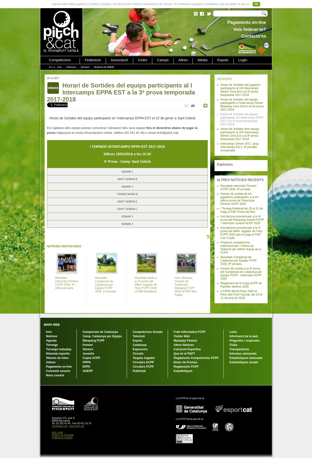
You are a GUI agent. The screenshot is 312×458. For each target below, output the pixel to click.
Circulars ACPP (143, 362)
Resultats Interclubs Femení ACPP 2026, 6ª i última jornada (66, 283)
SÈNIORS (224, 79)
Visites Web (182, 336)
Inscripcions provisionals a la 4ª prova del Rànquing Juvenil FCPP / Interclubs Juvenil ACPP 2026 (242, 220)
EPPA (86, 366)
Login (242, 60)
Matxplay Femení (185, 340)
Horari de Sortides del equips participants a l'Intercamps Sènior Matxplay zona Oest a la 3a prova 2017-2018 (242, 104)
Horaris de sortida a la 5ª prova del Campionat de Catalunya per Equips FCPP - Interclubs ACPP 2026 (241, 273)
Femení (88, 345)
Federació (93, 60)
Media (203, 60)
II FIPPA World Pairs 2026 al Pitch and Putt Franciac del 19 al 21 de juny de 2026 (241, 295)
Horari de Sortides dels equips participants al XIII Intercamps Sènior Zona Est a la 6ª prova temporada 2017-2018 (240, 134)
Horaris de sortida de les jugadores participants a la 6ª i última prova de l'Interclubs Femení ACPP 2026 (240, 199)
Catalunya (139, 345)
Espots (223, 60)
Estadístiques (183, 371)
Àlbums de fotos (57, 358)
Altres (183, 60)
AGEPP (88, 371)
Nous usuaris (55, 375)
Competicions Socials (148, 332)
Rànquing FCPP (93, 340)
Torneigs (52, 345)
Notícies (71, 67)
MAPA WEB (52, 324)
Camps (163, 60)
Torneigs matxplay (58, 349)
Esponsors (140, 349)
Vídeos (50, 362)
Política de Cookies (62, 437)
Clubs (142, 60)
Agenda (51, 340)
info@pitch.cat (59, 426)
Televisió (139, 336)
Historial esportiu (58, 353)
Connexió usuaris (58, 371)
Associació (119, 60)
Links (233, 332)
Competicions (60, 60)
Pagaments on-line (59, 366)
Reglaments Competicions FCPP (196, 358)
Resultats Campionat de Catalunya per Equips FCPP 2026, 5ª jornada (239, 261)
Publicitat (139, 371)
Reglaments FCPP (186, 366)
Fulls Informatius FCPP (190, 332)
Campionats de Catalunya (100, 332)
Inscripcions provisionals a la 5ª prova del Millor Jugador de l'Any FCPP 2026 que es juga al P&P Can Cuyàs (242, 233)
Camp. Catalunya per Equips (102, 336)
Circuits (138, 353)
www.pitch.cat (76, 426)
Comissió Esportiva (187, 349)
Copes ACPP (91, 358)
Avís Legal (57, 432)
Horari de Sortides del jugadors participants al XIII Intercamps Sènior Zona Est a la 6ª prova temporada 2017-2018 (240, 90)
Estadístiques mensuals (246, 358)
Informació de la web (243, 336)
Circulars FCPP (143, 366)
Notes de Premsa (185, 362)
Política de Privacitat (63, 435)
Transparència (239, 349)
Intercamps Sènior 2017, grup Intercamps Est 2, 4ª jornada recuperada (240, 147)
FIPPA (87, 362)
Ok (256, 4)
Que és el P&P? (184, 353)
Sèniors (85, 67)
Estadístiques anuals (243, 362)
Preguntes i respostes (244, 340)
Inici (59, 67)
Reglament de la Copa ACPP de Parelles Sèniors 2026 (241, 285)
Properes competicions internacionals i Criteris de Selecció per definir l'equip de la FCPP (241, 247)
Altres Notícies (184, 345)
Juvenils (88, 353)
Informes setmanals (243, 353)
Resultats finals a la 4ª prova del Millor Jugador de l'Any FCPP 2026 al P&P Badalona (146, 284)
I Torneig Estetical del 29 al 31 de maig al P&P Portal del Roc (242, 210)
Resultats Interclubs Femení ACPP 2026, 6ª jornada (239, 187)
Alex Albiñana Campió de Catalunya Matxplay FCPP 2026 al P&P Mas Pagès (186, 286)
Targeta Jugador (144, 358)
